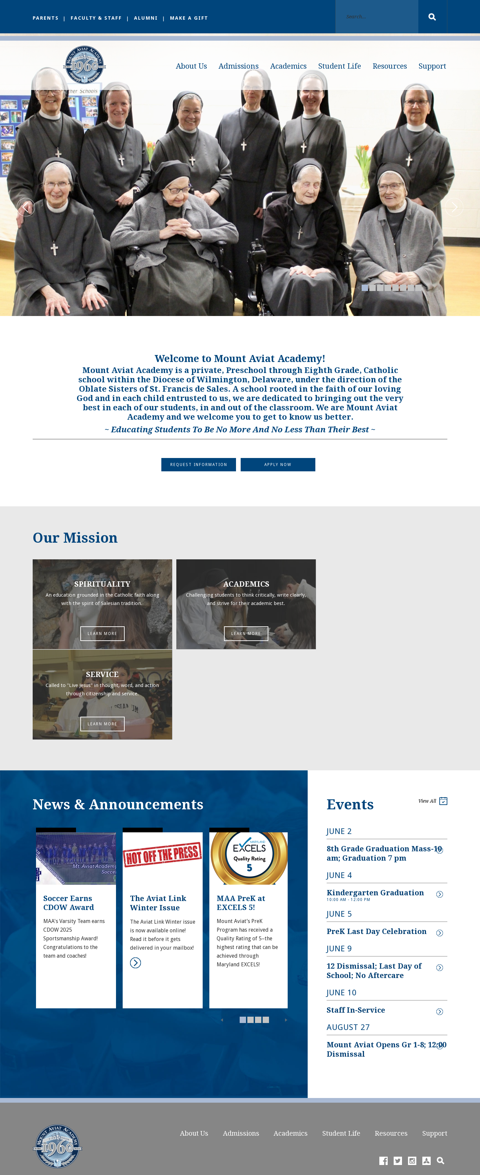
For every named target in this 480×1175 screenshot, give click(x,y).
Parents (46, 18)
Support (432, 66)
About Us (191, 66)
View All (432, 714)
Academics (288, 66)
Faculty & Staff (97, 18)
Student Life (339, 66)
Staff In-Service (356, 921)
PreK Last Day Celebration (377, 843)
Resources (390, 66)
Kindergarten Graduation (375, 805)
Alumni (147, 18)
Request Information (198, 467)
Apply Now (278, 467)
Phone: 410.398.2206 (56, 1110)
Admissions (239, 66)
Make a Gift (191, 18)
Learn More (99, 637)
